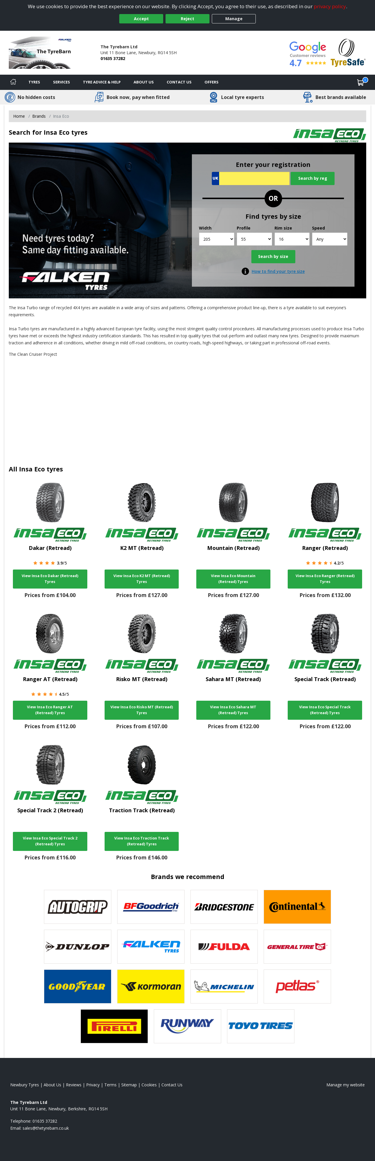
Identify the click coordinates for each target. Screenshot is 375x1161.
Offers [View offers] (211, 82)
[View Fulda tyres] (224, 947)
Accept (141, 18)
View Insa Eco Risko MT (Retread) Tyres (141, 710)
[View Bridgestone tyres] (224, 907)
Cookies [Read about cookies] (149, 1085)
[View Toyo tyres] (260, 1026)
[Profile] (254, 239)
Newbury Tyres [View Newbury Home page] (24, 1085)
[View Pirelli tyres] (114, 1026)
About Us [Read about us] (52, 1085)
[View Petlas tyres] (297, 986)
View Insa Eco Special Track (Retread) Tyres (325, 710)
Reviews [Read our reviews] (73, 1085)
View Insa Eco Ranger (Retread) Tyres (325, 578)
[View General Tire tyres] (297, 947)
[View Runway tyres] (187, 1026)
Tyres (34, 82)
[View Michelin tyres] (224, 986)
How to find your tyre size (278, 271)
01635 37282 (112, 58)
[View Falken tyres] (151, 947)
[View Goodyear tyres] (77, 986)
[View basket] (361, 82)
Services (61, 82)
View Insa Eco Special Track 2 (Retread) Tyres (50, 841)
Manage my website (345, 1085)
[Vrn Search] (250, 178)
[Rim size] (292, 239)
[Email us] (46, 1128)
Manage (234, 18)
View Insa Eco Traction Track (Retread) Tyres (141, 841)
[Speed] (329, 239)
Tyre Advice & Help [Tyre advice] (102, 82)
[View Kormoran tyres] (151, 986)
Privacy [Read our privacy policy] (93, 1085)
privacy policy (330, 6)
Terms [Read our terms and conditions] (110, 1085)
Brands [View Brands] (39, 116)
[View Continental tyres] (297, 907)
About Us (144, 82)
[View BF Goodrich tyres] (151, 907)
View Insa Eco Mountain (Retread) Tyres (233, 578)
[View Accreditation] (348, 52)
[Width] (216, 239)
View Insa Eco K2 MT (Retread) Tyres (141, 578)
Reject (187, 18)
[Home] (13, 82)
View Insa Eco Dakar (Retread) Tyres (50, 578)
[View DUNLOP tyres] (77, 947)
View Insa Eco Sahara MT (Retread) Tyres (233, 710)
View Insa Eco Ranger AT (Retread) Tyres (50, 710)
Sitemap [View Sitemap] (129, 1085)
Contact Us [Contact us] (179, 82)
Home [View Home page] (19, 116)
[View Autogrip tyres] (77, 907)
